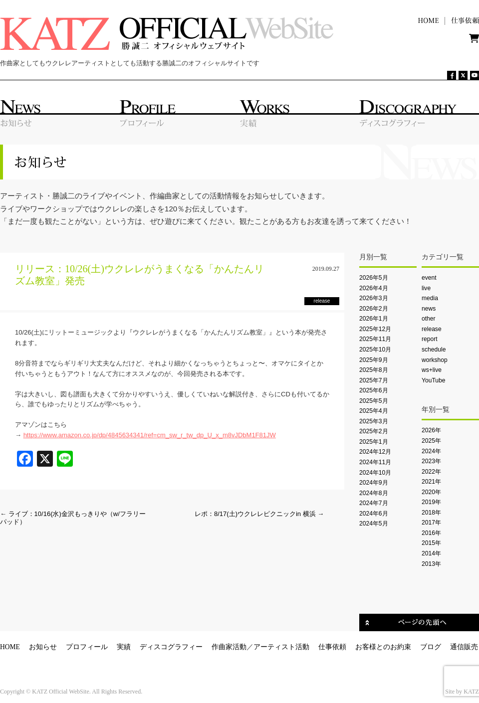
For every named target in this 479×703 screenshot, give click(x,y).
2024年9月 (373, 482)
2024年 (431, 451)
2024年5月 (373, 523)
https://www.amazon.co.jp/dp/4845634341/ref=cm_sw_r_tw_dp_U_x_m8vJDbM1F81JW (149, 435)
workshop (435, 359)
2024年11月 (375, 462)
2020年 (431, 492)
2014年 (431, 553)
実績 (124, 647)
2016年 (431, 532)
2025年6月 (373, 390)
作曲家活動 (229, 647)
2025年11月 (375, 339)
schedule (434, 349)
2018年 (431, 512)
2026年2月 (373, 308)
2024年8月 (373, 493)
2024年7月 (373, 503)
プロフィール (87, 647)
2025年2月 (373, 431)
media (430, 298)
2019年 (431, 502)
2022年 (431, 471)
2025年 (431, 440)
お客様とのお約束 (383, 647)
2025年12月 (375, 329)
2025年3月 (373, 421)
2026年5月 (373, 277)
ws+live (432, 369)
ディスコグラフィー (171, 647)
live (426, 288)
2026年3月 (373, 298)
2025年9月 (373, 359)
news (429, 308)
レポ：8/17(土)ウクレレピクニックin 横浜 (259, 514)
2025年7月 (373, 380)
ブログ (430, 647)
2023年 (431, 461)
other (429, 318)
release (432, 329)
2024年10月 (375, 472)
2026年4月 (373, 288)
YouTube (433, 380)
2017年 (431, 522)
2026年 (431, 430)
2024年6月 (373, 513)
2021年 (431, 481)
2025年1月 (373, 441)
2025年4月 (373, 410)
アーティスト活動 (281, 647)
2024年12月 (375, 451)
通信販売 (464, 647)
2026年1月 (373, 318)
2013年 (431, 563)
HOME (10, 647)
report (430, 339)
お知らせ (43, 647)
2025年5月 (373, 400)
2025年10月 (375, 349)
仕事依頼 (332, 647)
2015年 (431, 542)
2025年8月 (373, 369)
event (429, 277)
